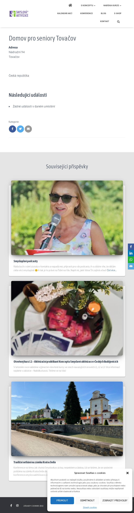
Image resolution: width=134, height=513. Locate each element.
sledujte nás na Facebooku (11, 505)
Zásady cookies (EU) (33, 506)
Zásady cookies (90, 507)
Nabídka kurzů (112, 5)
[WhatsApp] (131, 259)
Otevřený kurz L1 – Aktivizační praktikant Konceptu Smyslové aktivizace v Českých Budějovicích (66, 361)
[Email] (131, 266)
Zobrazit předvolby (114, 500)
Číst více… (112, 270)
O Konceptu (88, 5)
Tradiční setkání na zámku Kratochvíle (35, 462)
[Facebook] (131, 247)
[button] (127, 473)
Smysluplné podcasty (26, 261)
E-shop (117, 13)
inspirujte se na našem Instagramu (18, 505)
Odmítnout (87, 500)
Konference (86, 13)
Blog (103, 13)
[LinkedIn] (131, 253)
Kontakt (104, 21)
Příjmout (62, 500)
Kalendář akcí (64, 13)
